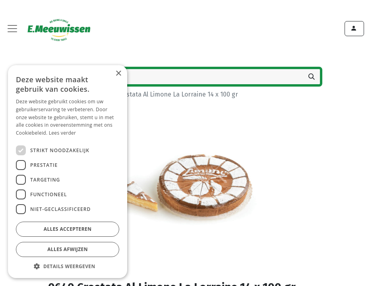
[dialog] (67, 171)
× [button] (118, 74)
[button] (67, 266)
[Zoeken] (311, 76)
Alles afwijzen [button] (67, 249)
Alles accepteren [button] (68, 229)
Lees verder (62, 132)
